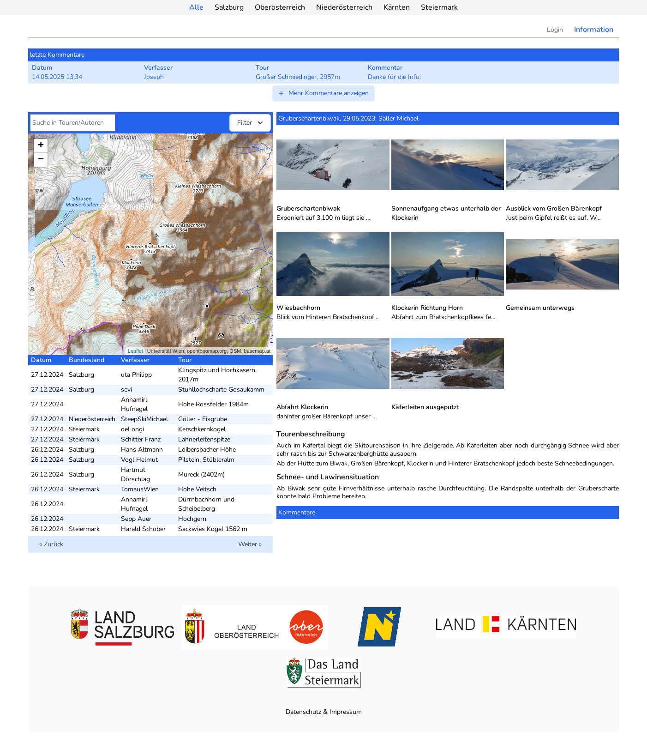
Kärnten (396, 7)
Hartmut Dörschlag (135, 474)
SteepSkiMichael (144, 419)
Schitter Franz (141, 439)
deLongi (132, 429)
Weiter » (250, 544)
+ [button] (41, 146)
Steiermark (439, 7)
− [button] (41, 160)
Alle (196, 7)
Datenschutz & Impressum (324, 711)
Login (555, 29)
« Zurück (51, 544)
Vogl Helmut (139, 459)
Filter (251, 122)
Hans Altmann (142, 449)
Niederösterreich (344, 7)
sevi (126, 389)
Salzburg (229, 7)
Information (593, 29)
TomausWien (140, 489)
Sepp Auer (136, 518)
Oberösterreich (280, 7)
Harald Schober (143, 529)
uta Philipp (136, 374)
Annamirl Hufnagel (134, 404)
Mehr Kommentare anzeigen (323, 93)
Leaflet (135, 351)
